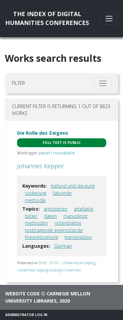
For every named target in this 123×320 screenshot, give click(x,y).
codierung (35, 193)
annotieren (55, 209)
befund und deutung (73, 186)
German (63, 246)
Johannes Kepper (40, 166)
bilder (31, 216)
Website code (22, 293)
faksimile (62, 193)
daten (50, 216)
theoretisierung (41, 237)
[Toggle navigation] (109, 18)
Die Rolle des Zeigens (42, 133)
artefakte (83, 209)
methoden (36, 223)
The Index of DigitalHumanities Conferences (47, 18)
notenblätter (68, 223)
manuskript (75, 216)
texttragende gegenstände (54, 230)
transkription (78, 237)
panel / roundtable (57, 153)
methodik (35, 200)
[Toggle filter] (103, 83)
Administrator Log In (26, 314)
